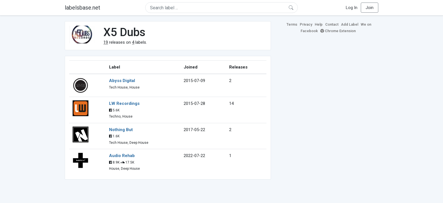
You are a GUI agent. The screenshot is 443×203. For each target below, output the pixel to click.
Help (319, 24)
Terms (291, 24)
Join (369, 7)
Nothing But (121, 129)
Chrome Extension (338, 31)
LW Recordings (124, 103)
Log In (351, 7)
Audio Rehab (122, 155)
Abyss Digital (122, 80)
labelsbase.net (82, 7)
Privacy (306, 24)
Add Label (349, 24)
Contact (331, 24)
